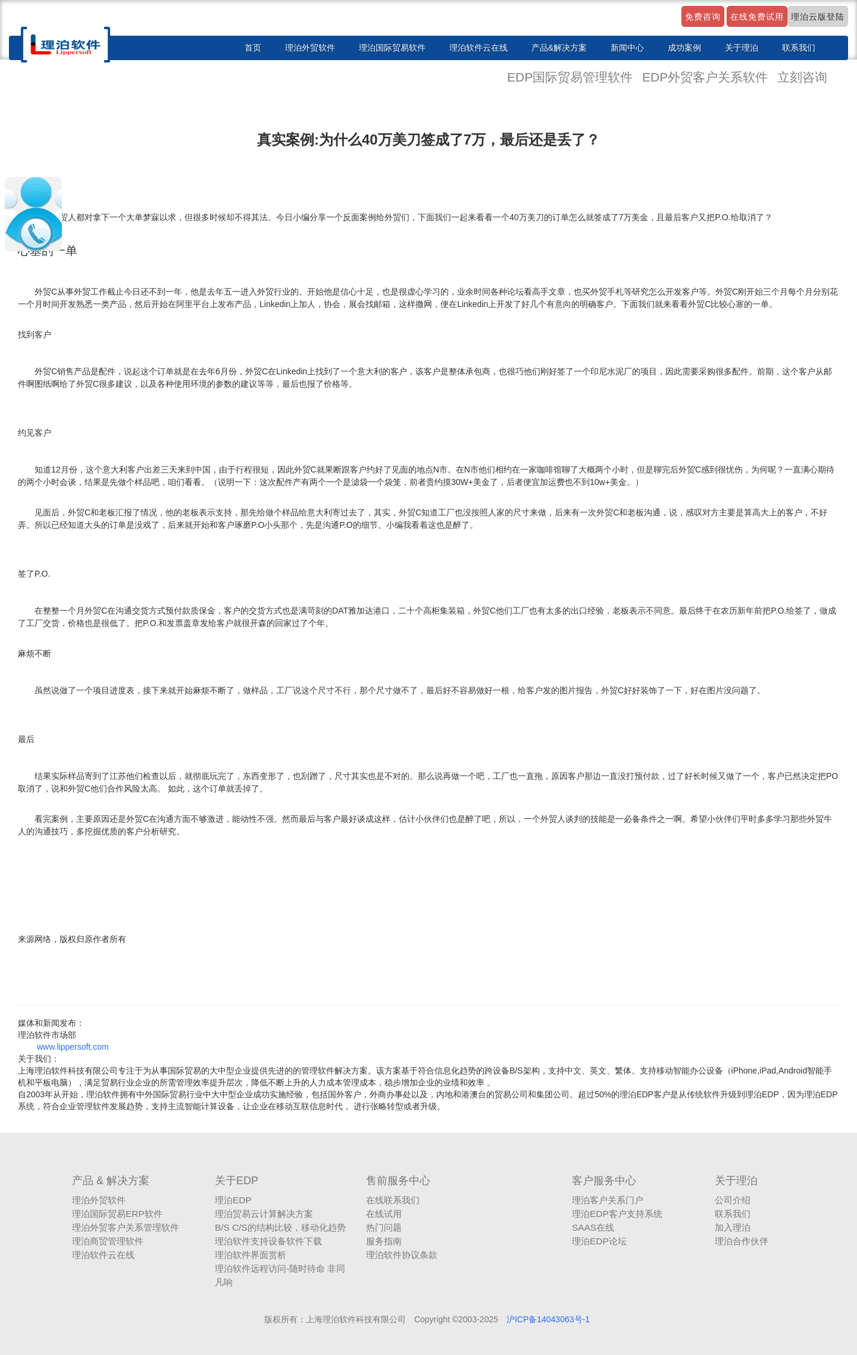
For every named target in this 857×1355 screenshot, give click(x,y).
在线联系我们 (393, 1200)
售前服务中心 (398, 1181)
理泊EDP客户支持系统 (617, 1214)
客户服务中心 (604, 1181)
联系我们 (798, 47)
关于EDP (236, 1181)
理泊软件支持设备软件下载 (268, 1241)
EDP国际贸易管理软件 (571, 77)
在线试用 (384, 1214)
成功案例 (684, 47)
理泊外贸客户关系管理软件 (125, 1227)
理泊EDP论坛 (599, 1241)
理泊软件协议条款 (401, 1255)
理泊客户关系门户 (607, 1200)
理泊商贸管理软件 (107, 1241)
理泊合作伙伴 (741, 1241)
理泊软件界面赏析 (250, 1255)
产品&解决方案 (559, 47)
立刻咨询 (802, 77)
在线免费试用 (757, 16)
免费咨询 (703, 16)
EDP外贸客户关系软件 (706, 77)
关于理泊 (741, 47)
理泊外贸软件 (310, 47)
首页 (253, 47)
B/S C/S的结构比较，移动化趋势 (280, 1227)
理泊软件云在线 (478, 47)
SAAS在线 (593, 1227)
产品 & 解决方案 (110, 1181)
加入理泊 (732, 1227)
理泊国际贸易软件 (392, 47)
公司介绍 (732, 1200)
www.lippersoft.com (73, 1047)
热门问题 (384, 1227)
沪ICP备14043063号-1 (548, 1319)
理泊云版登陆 (818, 16)
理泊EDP (233, 1200)
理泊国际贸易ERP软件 (117, 1214)
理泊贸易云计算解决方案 (264, 1214)
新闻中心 (627, 47)
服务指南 (384, 1241)
